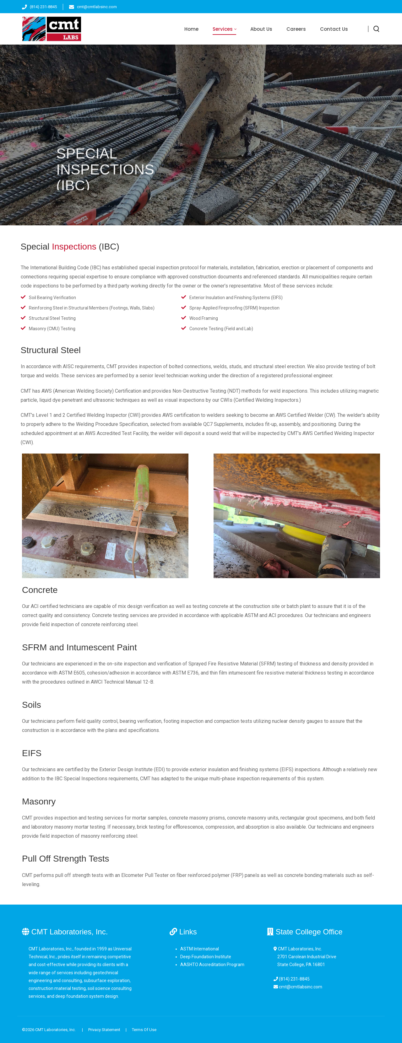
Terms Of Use (144, 1029)
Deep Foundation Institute (205, 956)
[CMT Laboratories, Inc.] (51, 28)
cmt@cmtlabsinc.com (97, 6)
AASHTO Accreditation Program (212, 964)
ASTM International (199, 948)
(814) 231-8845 (43, 6)
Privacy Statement (104, 1029)
